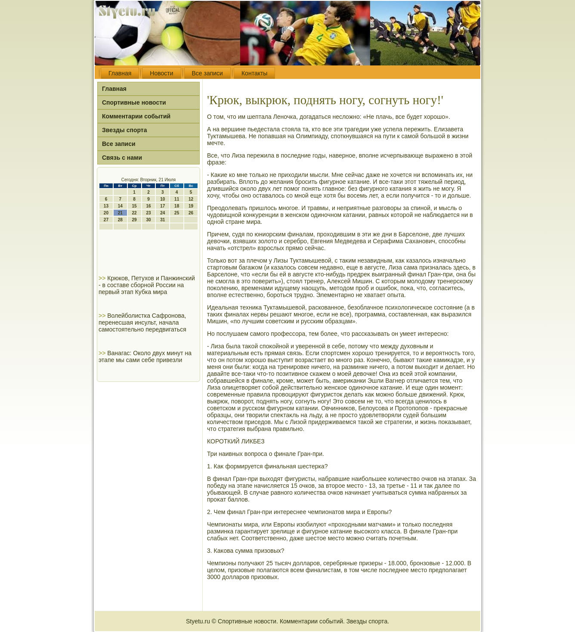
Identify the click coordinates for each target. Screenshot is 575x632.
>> (103, 278)
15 (134, 206)
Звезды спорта (124, 130)
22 (134, 213)
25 (176, 213)
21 (120, 213)
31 (162, 219)
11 (176, 199)
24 (162, 213)
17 (162, 206)
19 (191, 206)
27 (106, 219)
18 (176, 206)
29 (134, 219)
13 (106, 206)
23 (148, 213)
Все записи (207, 73)
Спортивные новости (134, 102)
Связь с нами (122, 157)
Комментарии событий (136, 116)
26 (191, 213)
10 (162, 199)
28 (120, 219)
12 (191, 199)
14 (120, 206)
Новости (161, 73)
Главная (119, 73)
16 (148, 206)
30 (148, 219)
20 (106, 213)
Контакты (254, 73)
